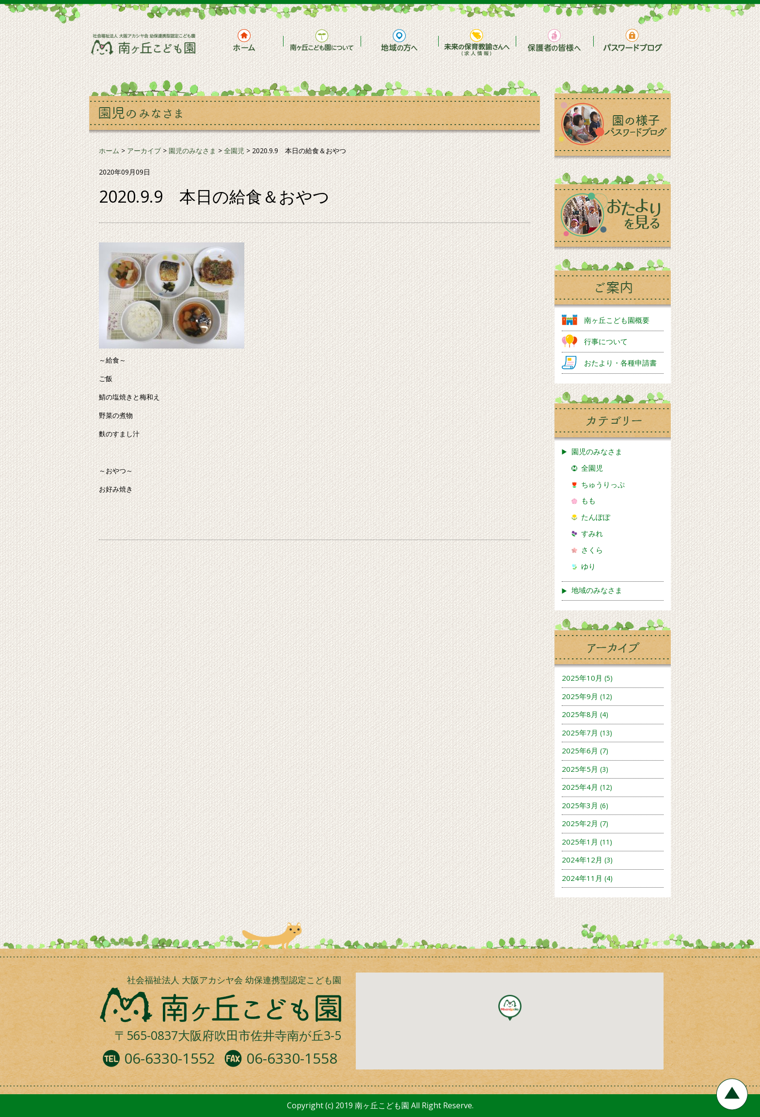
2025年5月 (580, 769)
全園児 (592, 468)
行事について (606, 341)
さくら (592, 550)
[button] (510, 1008)
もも (588, 500)
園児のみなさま (596, 451)
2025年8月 (580, 714)
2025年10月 (582, 678)
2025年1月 (580, 841)
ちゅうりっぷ (603, 484)
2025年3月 (580, 805)
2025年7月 (580, 732)
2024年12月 (582, 859)
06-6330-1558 (291, 1058)
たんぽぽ (595, 517)
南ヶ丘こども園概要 (616, 320)
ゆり (588, 566)
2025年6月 (580, 750)
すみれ (592, 533)
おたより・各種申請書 (620, 362)
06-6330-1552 (169, 1058)
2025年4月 (580, 787)
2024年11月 (582, 878)
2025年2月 (580, 823)
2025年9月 (580, 696)
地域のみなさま (596, 590)
